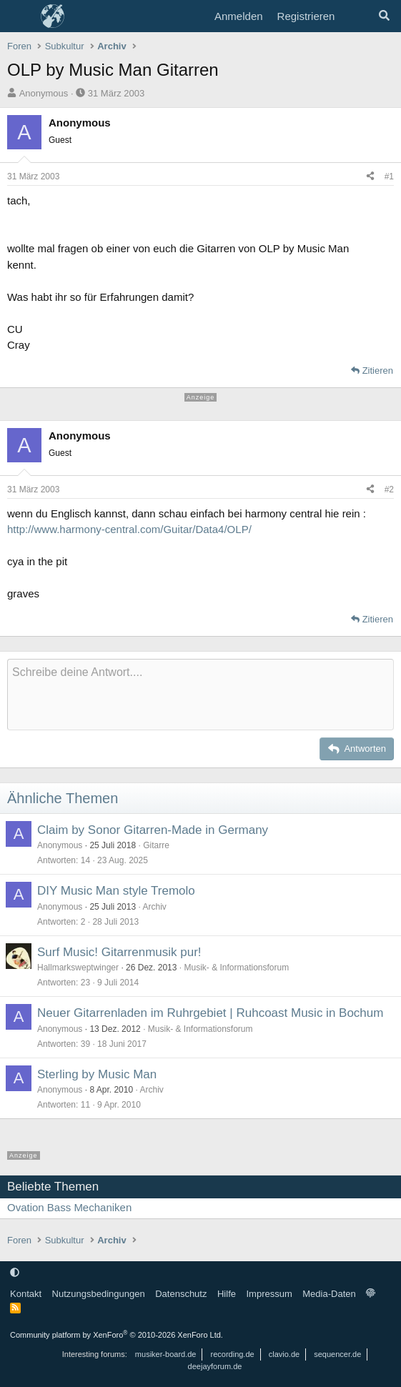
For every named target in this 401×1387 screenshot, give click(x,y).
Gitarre (156, 845)
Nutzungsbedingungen (98, 1293)
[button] (14, 1272)
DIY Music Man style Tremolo (116, 891)
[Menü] (19, 16)
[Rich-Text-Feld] (200, 694)
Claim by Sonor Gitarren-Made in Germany (152, 830)
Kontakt (25, 1293)
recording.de (232, 1354)
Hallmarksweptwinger (78, 968)
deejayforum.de (215, 1366)
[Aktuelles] (356, 16)
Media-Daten (328, 1293)
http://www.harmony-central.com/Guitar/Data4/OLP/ (129, 529)
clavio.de (284, 1354)
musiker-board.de (166, 1354)
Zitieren (377, 370)
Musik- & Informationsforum (236, 968)
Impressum (269, 1293)
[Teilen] (370, 176)
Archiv (154, 907)
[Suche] (384, 16)
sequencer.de (337, 1354)
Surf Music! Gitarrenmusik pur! (119, 952)
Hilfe (226, 1293)
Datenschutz (181, 1293)
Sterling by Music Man (97, 1074)
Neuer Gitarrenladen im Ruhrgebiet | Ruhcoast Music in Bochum (210, 1013)
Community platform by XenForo (116, 1335)
